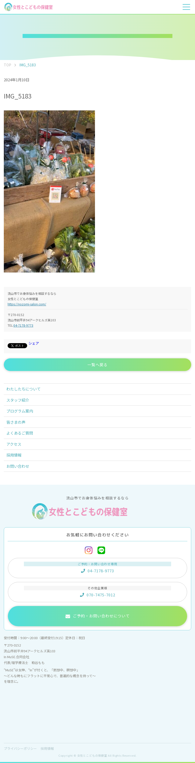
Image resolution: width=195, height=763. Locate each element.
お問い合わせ (17, 466)
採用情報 (14, 455)
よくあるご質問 (19, 433)
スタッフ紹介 (17, 400)
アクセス (13, 444)
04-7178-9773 (23, 325)
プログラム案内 (19, 411)
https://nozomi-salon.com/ (27, 304)
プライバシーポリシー (20, 748)
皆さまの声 (15, 422)
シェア (33, 343)
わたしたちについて (23, 389)
